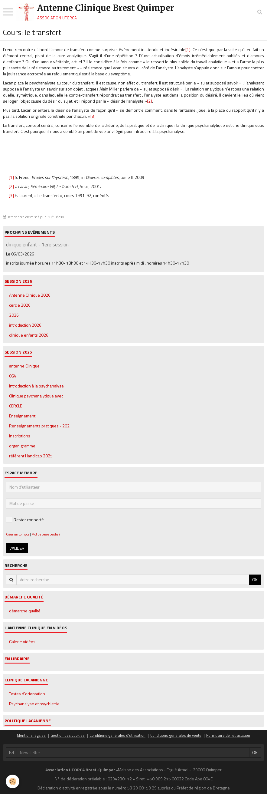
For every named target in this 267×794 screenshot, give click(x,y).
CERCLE (15, 406)
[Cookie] (13, 781)
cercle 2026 (20, 305)
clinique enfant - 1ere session (37, 245)
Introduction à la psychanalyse (36, 386)
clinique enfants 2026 (28, 335)
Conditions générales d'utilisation (117, 735)
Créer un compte (17, 534)
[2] (149, 101)
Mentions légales (31, 735)
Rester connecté (25, 519)
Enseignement (22, 416)
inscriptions (19, 436)
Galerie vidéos (22, 641)
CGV (12, 376)
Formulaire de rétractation (228, 735)
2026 (14, 315)
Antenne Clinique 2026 (29, 295)
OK (255, 579)
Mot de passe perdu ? (45, 534)
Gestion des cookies (67, 735)
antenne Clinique (24, 366)
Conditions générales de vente (175, 735)
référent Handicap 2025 (31, 456)
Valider (16, 548)
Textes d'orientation (27, 693)
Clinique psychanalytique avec (36, 396)
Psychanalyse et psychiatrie (34, 703)
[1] (187, 49)
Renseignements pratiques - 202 (39, 426)
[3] (93, 116)
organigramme (22, 446)
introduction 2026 (25, 325)
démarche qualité (25, 611)
